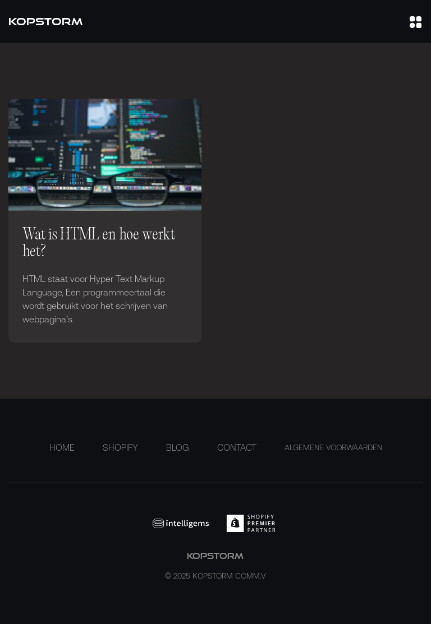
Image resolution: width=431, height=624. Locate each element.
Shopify (120, 447)
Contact (236, 447)
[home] (45, 21)
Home (62, 447)
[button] (416, 21)
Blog (177, 447)
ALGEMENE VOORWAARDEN (333, 447)
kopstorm (215, 566)
